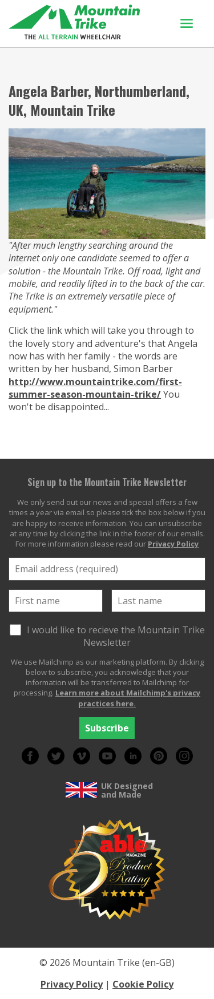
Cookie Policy (142, 984)
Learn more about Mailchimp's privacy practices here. (127, 697)
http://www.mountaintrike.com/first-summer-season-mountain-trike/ (95, 388)
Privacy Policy (173, 544)
